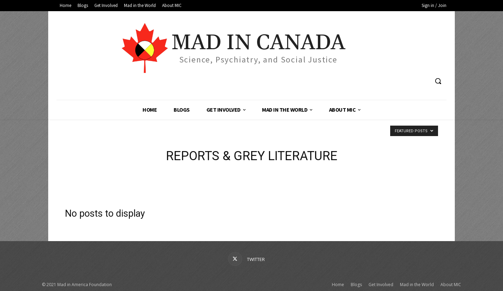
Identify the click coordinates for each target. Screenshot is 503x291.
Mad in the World (417, 285)
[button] (438, 81)
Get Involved (381, 285)
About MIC (450, 285)
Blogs (356, 285)
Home (338, 285)
